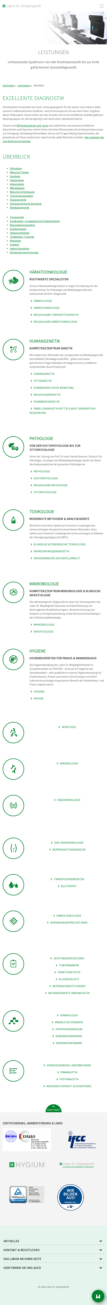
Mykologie (15, 240)
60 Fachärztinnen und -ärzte (32, 125)
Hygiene (14, 244)
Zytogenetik (17, 217)
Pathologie (16, 168)
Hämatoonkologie (19, 233)
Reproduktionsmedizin (22, 225)
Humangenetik (18, 199)
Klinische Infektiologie (22, 192)
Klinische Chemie (19, 172)
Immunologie (17, 184)
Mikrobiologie (17, 188)
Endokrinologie (18, 229)
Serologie (15, 176)
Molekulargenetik (19, 207)
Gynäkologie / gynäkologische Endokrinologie (35, 221)
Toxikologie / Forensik (22, 237)
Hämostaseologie (19, 248)
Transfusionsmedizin (21, 196)
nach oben (53, 1109)
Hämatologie (17, 180)
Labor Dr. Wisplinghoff (22, 6)
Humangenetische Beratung (26, 203)
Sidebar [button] (98, 1296)
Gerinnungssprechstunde (24, 252)
